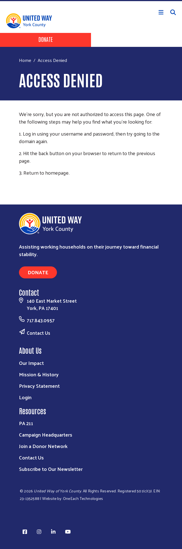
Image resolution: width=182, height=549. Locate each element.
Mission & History (39, 374)
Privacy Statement (39, 385)
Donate (46, 39)
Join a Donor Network (43, 446)
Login (25, 397)
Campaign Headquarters (45, 434)
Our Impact (31, 362)
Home (25, 60)
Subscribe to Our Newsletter (51, 468)
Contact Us (38, 333)
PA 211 (26, 423)
